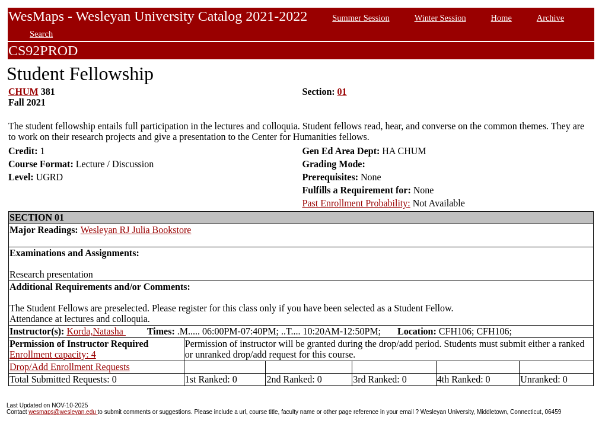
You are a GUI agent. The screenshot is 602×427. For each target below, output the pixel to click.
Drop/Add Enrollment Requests (69, 367)
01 (342, 92)
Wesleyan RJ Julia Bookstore (136, 230)
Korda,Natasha (96, 331)
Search (41, 34)
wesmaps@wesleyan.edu (62, 412)
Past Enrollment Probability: (356, 203)
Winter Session (440, 18)
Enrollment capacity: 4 (52, 354)
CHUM (23, 92)
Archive (550, 18)
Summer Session (360, 18)
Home (501, 18)
